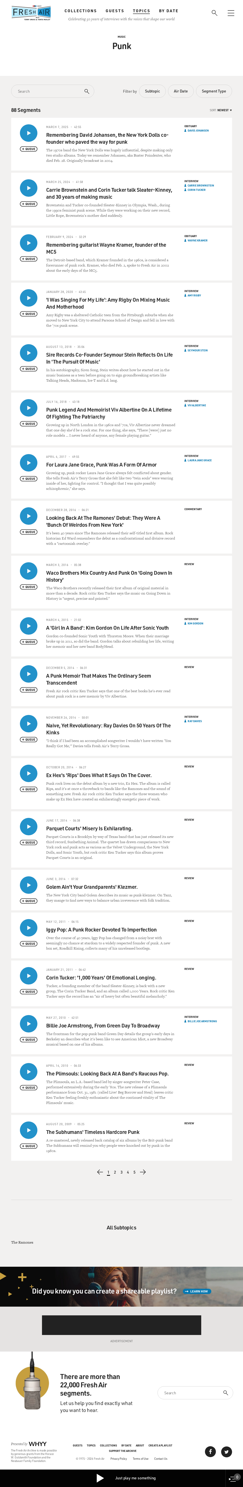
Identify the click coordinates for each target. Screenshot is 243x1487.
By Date (168, 10)
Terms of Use (141, 1458)
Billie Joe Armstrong (202, 1021)
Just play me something (126, 1478)
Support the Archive (122, 1451)
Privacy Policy (118, 1458)
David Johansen (198, 130)
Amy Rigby (194, 295)
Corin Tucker (197, 189)
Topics (141, 10)
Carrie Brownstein (201, 185)
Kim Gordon (195, 623)
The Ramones (22, 1242)
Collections (81, 10)
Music (122, 36)
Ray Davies (195, 721)
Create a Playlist (160, 1445)
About (140, 1445)
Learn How (199, 1291)
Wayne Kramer (198, 240)
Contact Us (160, 1458)
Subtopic (152, 91)
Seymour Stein (198, 350)
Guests (115, 10)
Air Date (181, 91)
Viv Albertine (197, 405)
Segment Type (214, 91)
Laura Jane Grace (200, 460)
